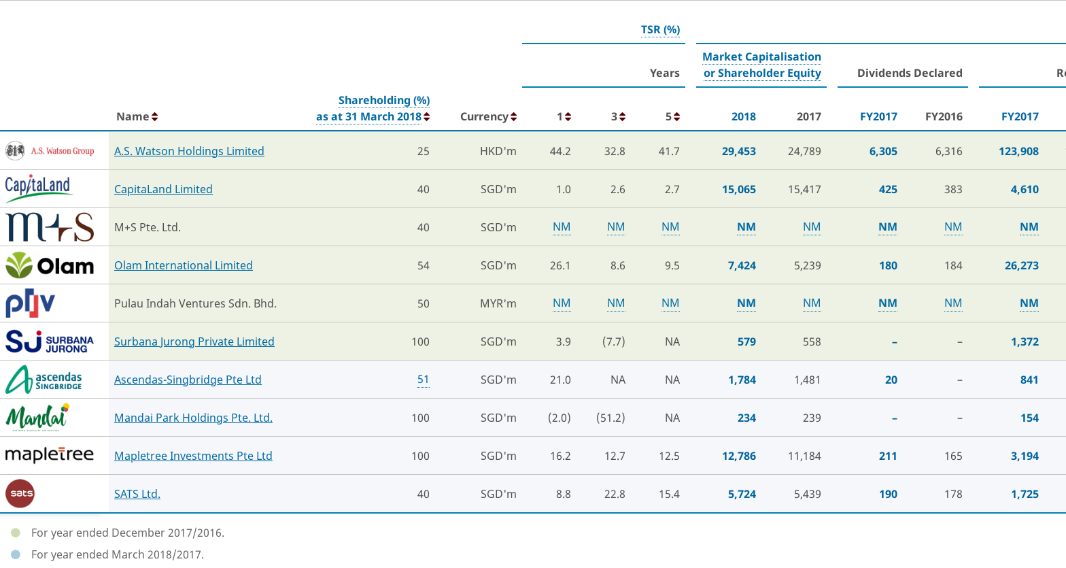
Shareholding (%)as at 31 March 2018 (373, 108)
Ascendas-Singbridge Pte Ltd (188, 379)
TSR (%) (660, 29)
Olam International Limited (183, 265)
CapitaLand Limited (163, 189)
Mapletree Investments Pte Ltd (193, 455)
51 (423, 378)
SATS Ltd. (137, 493)
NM (562, 226)
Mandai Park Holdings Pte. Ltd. (193, 417)
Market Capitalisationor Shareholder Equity (761, 64)
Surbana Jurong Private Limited (194, 341)
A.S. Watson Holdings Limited (189, 151)
